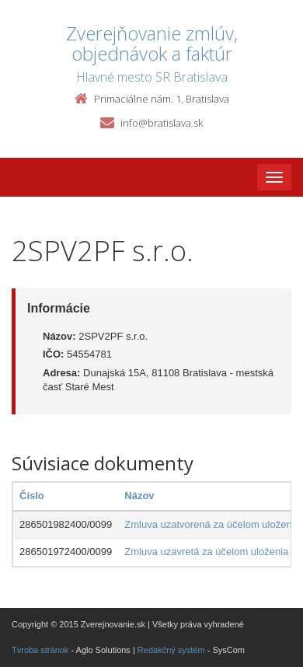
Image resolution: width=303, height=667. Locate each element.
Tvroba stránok (40, 650)
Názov (139, 495)
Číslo (31, 495)
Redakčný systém (171, 650)
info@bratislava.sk (161, 123)
